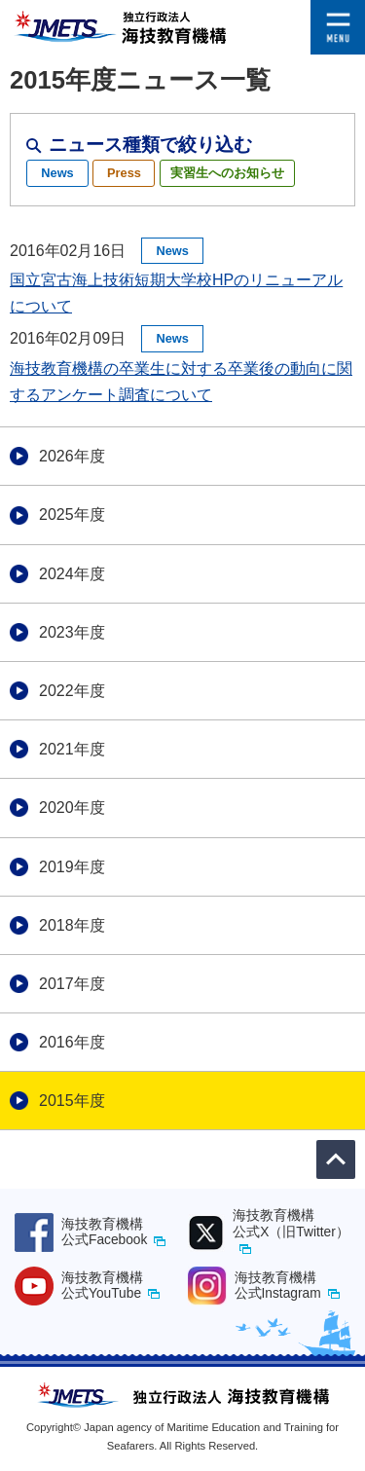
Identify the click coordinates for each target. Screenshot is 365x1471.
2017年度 (72, 983)
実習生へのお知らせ (227, 172)
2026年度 (72, 456)
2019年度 (72, 867)
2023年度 (72, 632)
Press (124, 172)
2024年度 (72, 574)
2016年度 (72, 1042)
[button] (337, 13)
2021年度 (72, 749)
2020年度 (72, 807)
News (57, 172)
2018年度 (72, 925)
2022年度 (72, 690)
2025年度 (72, 514)
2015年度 (72, 1100)
